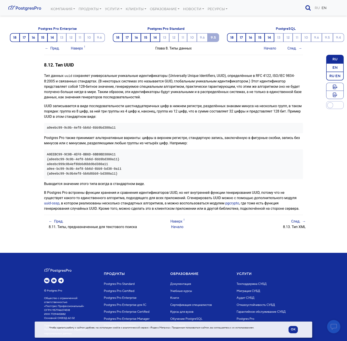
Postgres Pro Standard (166, 29)
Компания (61, 9)
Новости (192, 9)
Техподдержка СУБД (252, 284)
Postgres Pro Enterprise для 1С (125, 305)
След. (292, 48)
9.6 (99, 37)
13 (61, 37)
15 (42, 37)
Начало (270, 48)
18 (15, 37)
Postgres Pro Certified (119, 291)
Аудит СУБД (245, 298)
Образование (163, 9)
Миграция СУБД (248, 291)
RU (317, 8)
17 (24, 37)
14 (52, 37)
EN (324, 8)
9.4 (338, 37)
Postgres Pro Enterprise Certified (126, 312)
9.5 (327, 37)
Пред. (55, 48)
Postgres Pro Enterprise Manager (127, 319)
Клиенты (135, 9)
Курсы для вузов (181, 312)
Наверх (77, 48)
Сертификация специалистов (191, 305)
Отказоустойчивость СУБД (256, 305)
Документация (180, 284)
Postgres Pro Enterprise (57, 29)
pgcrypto (232, 203)
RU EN (335, 75)
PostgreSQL (286, 29)
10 (89, 37)
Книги (174, 298)
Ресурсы (216, 9)
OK (293, 329)
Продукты (89, 9)
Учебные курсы (181, 291)
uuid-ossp (52, 203)
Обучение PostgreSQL (186, 319)
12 (71, 37)
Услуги (112, 9)
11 (80, 37)
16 (33, 37)
